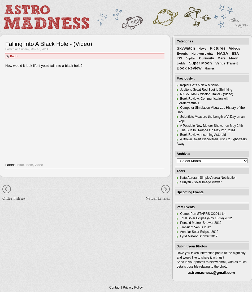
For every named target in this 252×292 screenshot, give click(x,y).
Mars (221, 58)
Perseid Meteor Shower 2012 (199, 223)
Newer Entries (154, 193)
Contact (114, 287)
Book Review (189, 68)
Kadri (14, 56)
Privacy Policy (133, 287)
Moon (233, 58)
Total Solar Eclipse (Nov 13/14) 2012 (204, 218)
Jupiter (190, 58)
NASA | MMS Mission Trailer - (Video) (205, 94)
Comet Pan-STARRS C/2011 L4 (201, 214)
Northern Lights (203, 53)
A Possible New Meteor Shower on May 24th (210, 126)
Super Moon (200, 63)
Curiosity (206, 58)
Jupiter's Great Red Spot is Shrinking (204, 89)
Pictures (217, 48)
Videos (234, 48)
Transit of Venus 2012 (194, 227)
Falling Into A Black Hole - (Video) (48, 44)
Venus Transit (226, 63)
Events (182, 53)
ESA (235, 53)
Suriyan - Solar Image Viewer (199, 182)
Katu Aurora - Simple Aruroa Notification (206, 178)
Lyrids (181, 63)
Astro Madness (46, 17)
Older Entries (16, 193)
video (39, 165)
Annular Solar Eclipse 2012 (197, 232)
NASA (222, 53)
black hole (25, 165)
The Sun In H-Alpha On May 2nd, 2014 (206, 130)
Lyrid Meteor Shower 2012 (197, 236)
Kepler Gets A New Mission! (198, 85)
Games (210, 68)
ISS (179, 58)
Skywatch (186, 48)
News (202, 48)
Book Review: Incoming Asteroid (201, 135)
